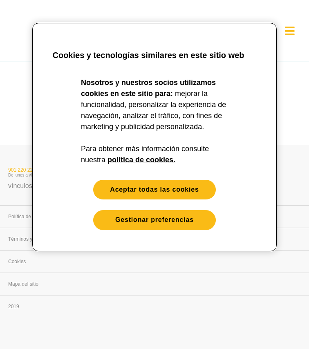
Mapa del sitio (23, 284)
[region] (154, 137)
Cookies (17, 261)
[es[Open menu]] (290, 31)
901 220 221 (22, 170)
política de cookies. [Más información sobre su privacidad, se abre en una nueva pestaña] (141, 160)
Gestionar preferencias (154, 220)
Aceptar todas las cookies (154, 189)
